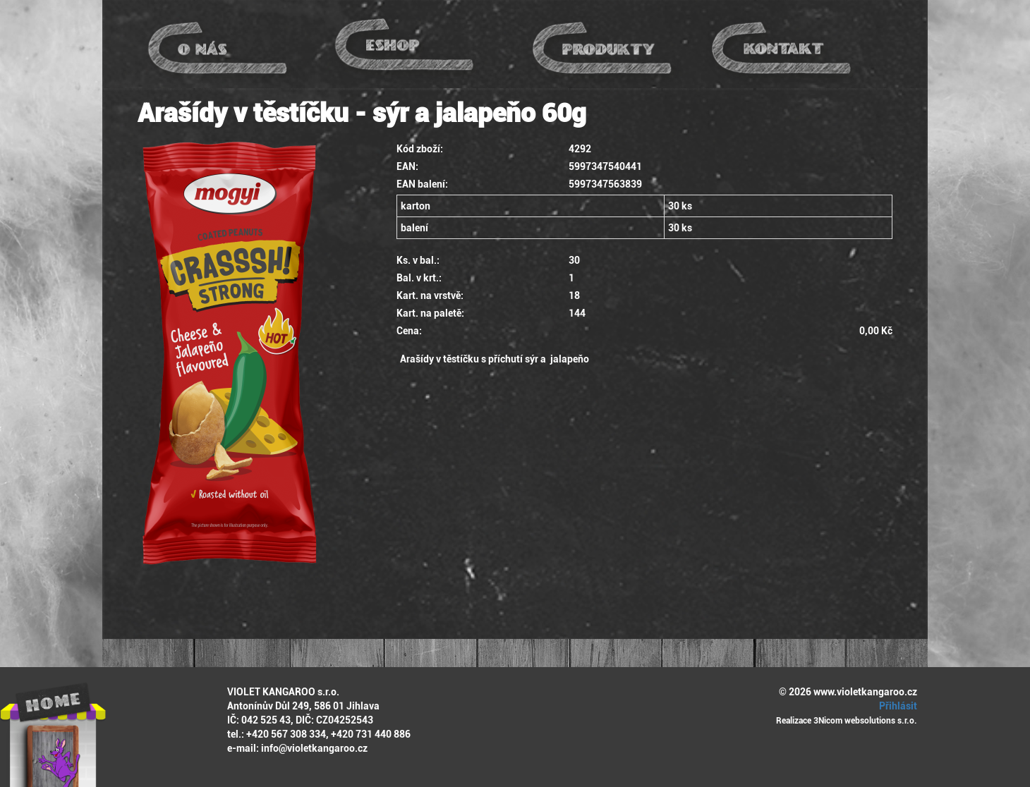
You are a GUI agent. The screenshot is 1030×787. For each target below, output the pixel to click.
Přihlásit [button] (896, 706)
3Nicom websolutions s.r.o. (865, 721)
